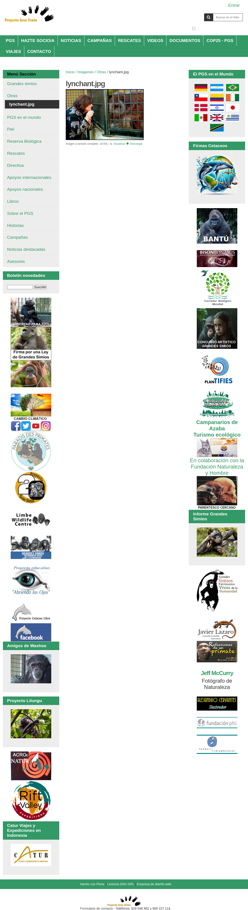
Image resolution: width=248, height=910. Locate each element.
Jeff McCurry (217, 673)
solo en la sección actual (219, 28)
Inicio (70, 72)
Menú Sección (21, 74)
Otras (101, 72)
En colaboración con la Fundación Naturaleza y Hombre (217, 463)
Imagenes (86, 72)
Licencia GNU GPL (120, 884)
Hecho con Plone (92, 884)
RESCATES (129, 40)
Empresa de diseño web (154, 884)
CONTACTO (39, 51)
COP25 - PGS (220, 40)
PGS (10, 40)
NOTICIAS (71, 40)
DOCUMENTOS (185, 40)
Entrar (234, 5)
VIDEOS (155, 40)
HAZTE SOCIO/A (37, 40)
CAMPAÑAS (99, 40)
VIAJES (13, 51)
